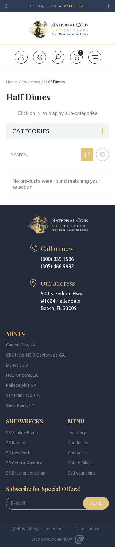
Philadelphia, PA (21, 385)
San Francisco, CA (23, 395)
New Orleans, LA (22, 375)
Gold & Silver (80, 462)
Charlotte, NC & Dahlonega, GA (35, 355)
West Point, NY (20, 405)
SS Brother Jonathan (25, 473)
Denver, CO (17, 365)
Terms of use (88, 528)
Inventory (31, 81)
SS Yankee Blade (22, 432)
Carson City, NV (20, 344)
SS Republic (17, 442)
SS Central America (24, 462)
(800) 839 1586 (57, 259)
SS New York (18, 452)
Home (11, 81)
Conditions (78, 442)
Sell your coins (82, 473)
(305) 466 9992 (57, 266)
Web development (49, 539)
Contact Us (78, 452)
